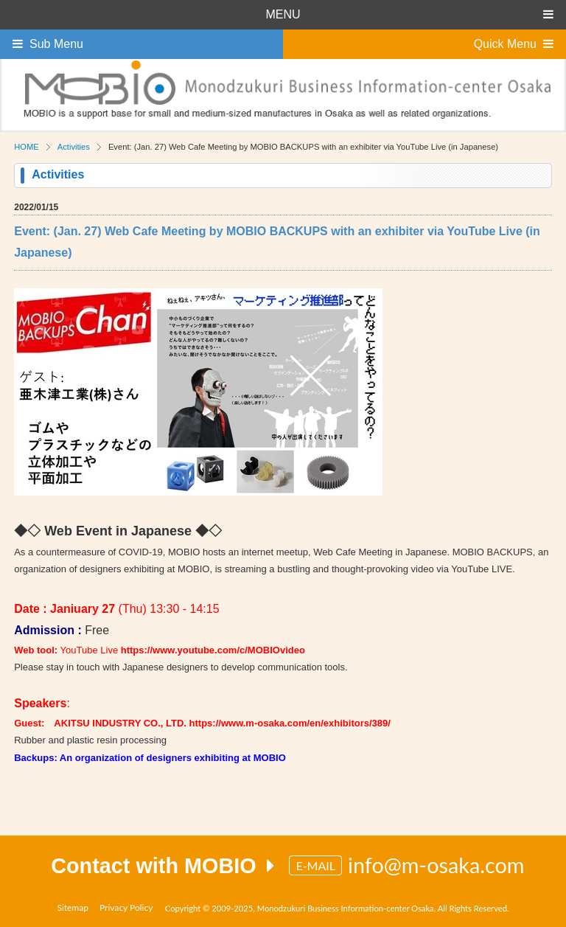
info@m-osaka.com (436, 865)
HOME (26, 146)
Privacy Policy (126, 907)
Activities (73, 146)
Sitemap (72, 907)
